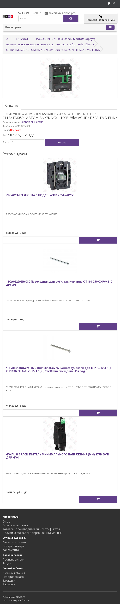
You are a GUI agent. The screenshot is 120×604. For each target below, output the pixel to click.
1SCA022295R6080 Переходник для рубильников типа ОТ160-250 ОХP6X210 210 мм (59, 283)
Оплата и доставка (15, 525)
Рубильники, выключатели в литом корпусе (65, 39)
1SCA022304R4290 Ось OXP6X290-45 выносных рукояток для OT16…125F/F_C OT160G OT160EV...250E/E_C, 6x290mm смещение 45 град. (59, 369)
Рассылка (9, 584)
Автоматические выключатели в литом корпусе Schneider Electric (50, 44)
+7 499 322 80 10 (32, 13)
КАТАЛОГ (22, 39)
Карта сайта (11, 550)
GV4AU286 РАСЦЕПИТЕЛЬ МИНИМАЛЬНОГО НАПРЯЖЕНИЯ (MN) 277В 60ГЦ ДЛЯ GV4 (57, 456)
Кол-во (6, 142)
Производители (13, 559)
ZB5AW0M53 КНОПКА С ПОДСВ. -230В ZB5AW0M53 (40, 195)
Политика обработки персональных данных (32, 533)
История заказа (13, 577)
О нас (6, 521)
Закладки (9, 580)
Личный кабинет (14, 573)
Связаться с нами (14, 542)
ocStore (20, 597)
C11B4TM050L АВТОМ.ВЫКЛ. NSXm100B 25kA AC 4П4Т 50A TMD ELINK (53, 50)
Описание (12, 105)
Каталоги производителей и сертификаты (31, 529)
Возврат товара (14, 546)
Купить (62, 142)
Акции (7, 563)
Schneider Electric (32, 122)
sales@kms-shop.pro (62, 13)
